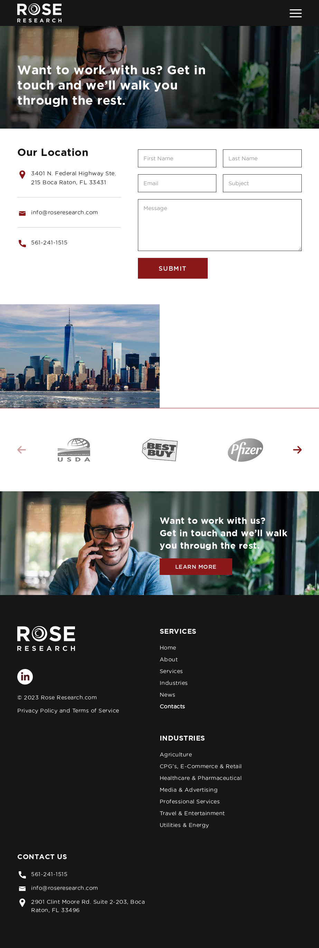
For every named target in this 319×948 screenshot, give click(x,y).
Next (297, 450)
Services (171, 671)
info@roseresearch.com (64, 888)
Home (168, 647)
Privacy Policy (37, 710)
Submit (173, 268)
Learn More (196, 567)
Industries (174, 683)
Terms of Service (95, 710)
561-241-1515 (49, 242)
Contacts (172, 706)
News (168, 694)
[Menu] (292, 12)
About (169, 659)
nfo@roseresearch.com (65, 212)
